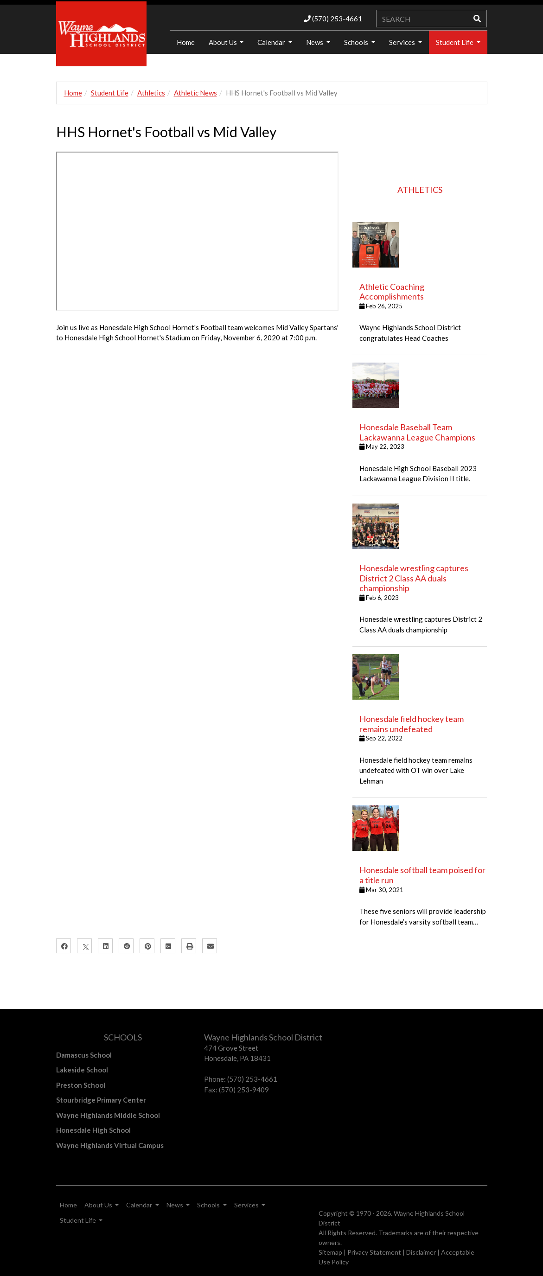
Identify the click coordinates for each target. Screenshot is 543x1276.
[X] (84, 945)
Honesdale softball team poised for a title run (422, 875)
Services (402, 42)
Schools (357, 42)
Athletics (151, 93)
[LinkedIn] (105, 945)
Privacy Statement (374, 1252)
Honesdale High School (93, 1130)
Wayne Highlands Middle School (108, 1115)
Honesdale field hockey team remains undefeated (411, 724)
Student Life (455, 42)
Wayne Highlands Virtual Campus (110, 1145)
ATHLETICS (419, 190)
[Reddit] (126, 945)
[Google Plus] (167, 945)
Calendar (272, 42)
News (315, 42)
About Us (223, 42)
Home (73, 93)
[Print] (188, 945)
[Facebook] (63, 945)
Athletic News (195, 93)
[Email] (209, 945)
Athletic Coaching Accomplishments (391, 291)
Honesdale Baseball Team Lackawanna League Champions (417, 432)
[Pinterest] (147, 945)
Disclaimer (421, 1252)
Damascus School (84, 1055)
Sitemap (330, 1252)
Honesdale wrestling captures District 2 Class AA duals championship (413, 578)
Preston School (80, 1085)
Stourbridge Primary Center (101, 1100)
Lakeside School (82, 1069)
